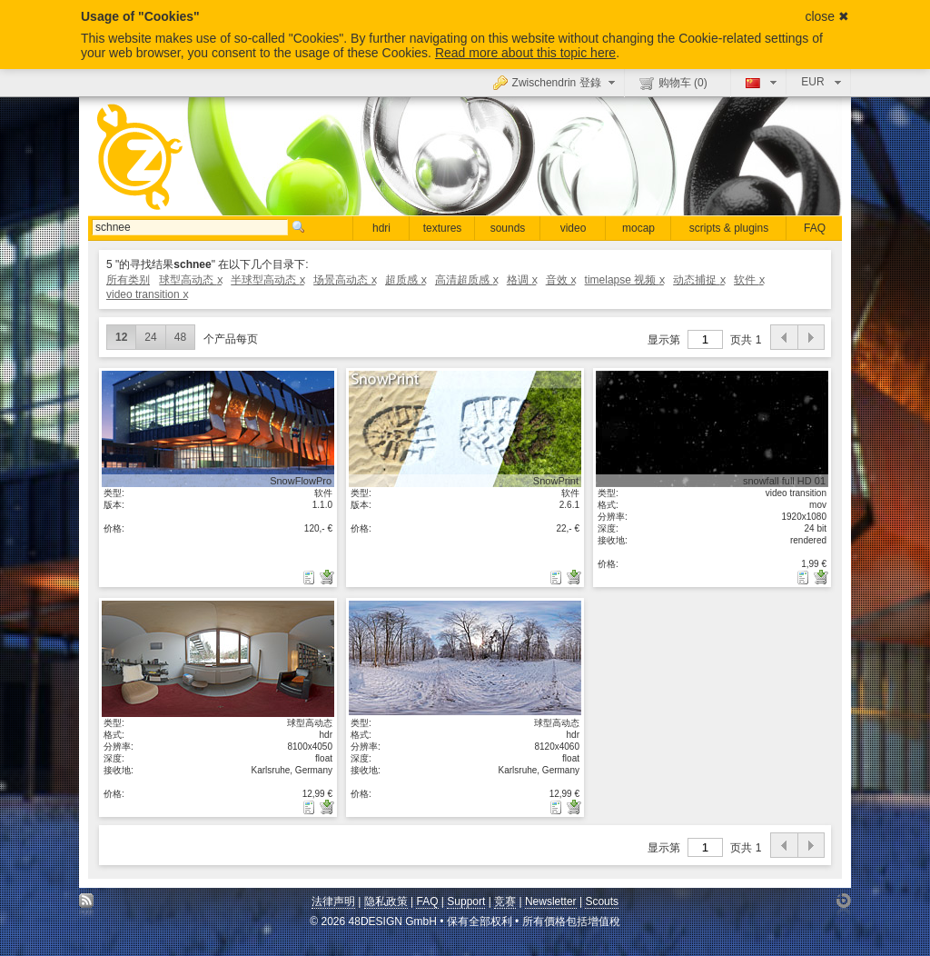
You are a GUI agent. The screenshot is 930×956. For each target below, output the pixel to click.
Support (466, 901)
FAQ (815, 228)
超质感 (405, 280)
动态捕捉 (699, 280)
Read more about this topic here (525, 52)
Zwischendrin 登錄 (556, 82)
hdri (381, 228)
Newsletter (551, 901)
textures (442, 228)
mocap (638, 228)
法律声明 (333, 901)
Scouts (601, 901)
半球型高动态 (267, 280)
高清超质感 (466, 280)
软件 (749, 280)
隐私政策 (386, 901)
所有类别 (128, 280)
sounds (508, 228)
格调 (522, 280)
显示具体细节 (218, 428)
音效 (561, 280)
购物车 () (673, 82)
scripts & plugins (728, 228)
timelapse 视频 (624, 280)
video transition (146, 294)
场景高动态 (344, 280)
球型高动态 (190, 280)
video (573, 228)
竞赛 (505, 901)
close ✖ (827, 16)
